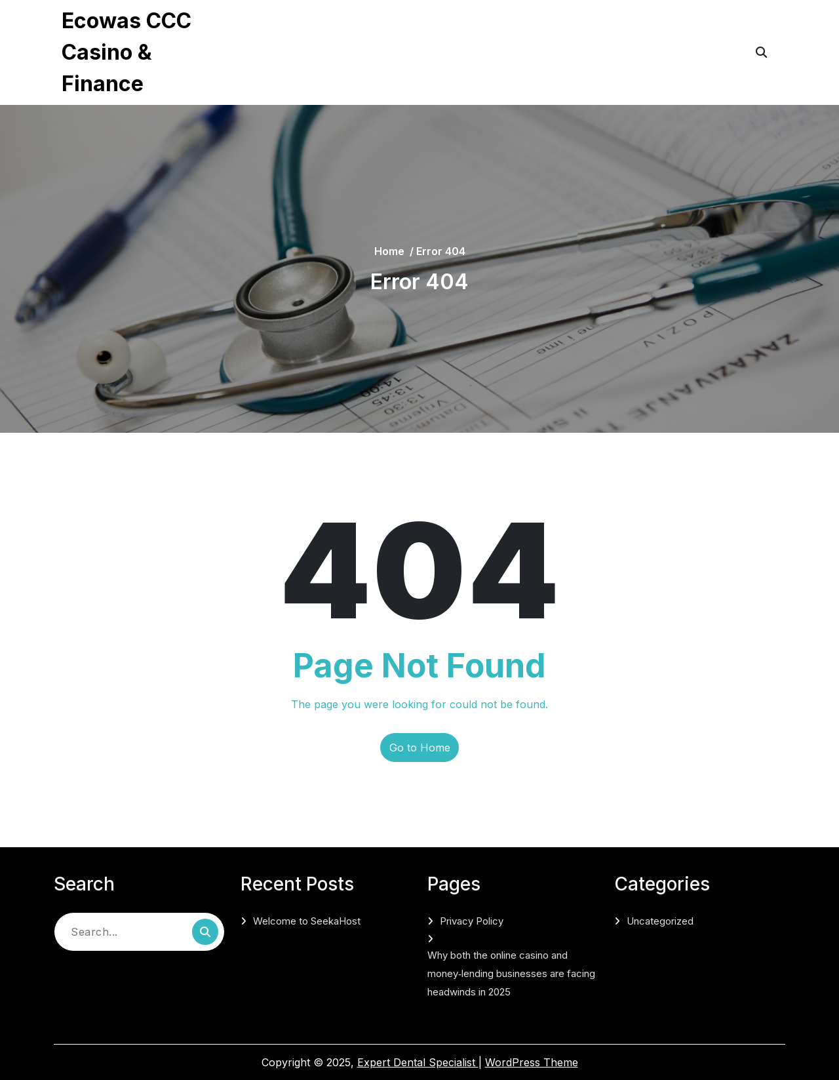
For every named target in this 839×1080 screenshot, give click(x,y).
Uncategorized (660, 921)
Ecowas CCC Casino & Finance (126, 52)
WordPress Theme (531, 1062)
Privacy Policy (294, 26)
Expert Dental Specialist (417, 1062)
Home (389, 251)
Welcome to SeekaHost (307, 921)
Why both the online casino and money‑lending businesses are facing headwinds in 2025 (434, 69)
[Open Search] (761, 52)
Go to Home (419, 747)
